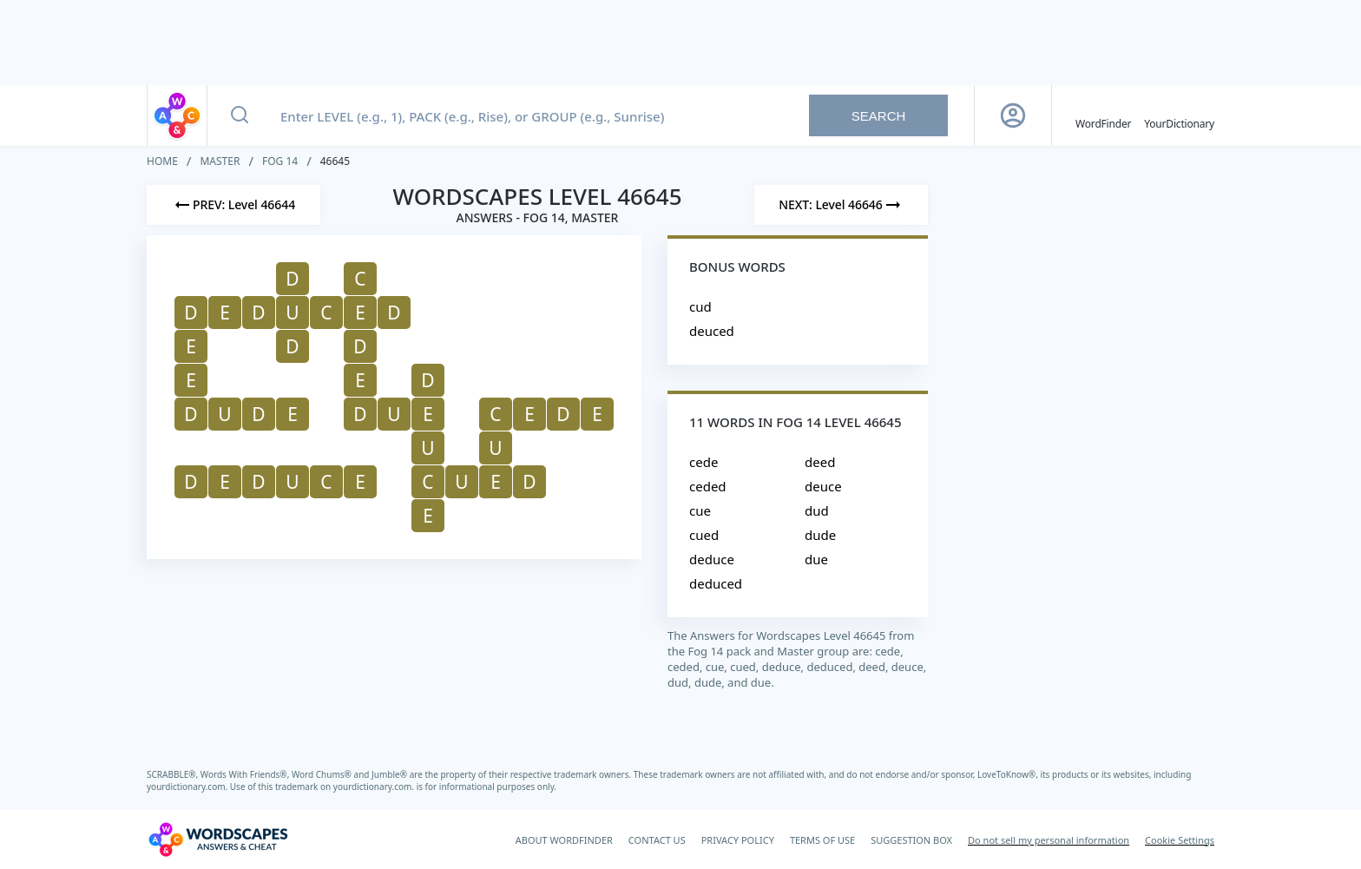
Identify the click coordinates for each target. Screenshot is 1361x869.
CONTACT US (657, 839)
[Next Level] (841, 205)
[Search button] (239, 115)
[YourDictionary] (1179, 115)
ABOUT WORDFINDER (564, 839)
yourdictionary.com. (188, 786)
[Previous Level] (233, 205)
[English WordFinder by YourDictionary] (1103, 115)
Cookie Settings (1179, 839)
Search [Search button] (878, 116)
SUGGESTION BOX (911, 839)
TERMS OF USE (822, 839)
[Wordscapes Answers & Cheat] (218, 839)
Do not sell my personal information (1048, 839)
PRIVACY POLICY (737, 839)
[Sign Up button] (1013, 115)
